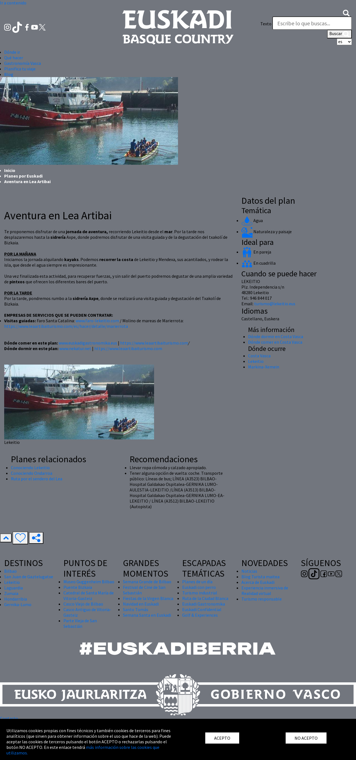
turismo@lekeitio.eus (274, 303)
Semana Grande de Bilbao (147, 581)
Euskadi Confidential (201, 609)
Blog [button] (8, 74)
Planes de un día (197, 581)
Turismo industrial (199, 593)
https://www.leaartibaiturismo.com (154, 343)
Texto (265, 23)
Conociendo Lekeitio (30, 467)
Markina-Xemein (263, 367)
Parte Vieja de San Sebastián (80, 623)
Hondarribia (15, 599)
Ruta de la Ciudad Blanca (205, 598)
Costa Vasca (259, 355)
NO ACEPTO (306, 738)
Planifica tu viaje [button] (20, 69)
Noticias (249, 571)
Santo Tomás (135, 609)
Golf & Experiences (200, 615)
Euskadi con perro (199, 587)
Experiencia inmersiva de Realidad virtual (264, 590)
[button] (346, 12)
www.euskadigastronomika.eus (88, 343)
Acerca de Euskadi (258, 582)
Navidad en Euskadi (141, 604)
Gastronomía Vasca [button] (22, 63)
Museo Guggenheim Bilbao (88, 581)
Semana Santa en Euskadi (147, 615)
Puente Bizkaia (77, 587)
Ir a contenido (13, 3)
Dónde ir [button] (12, 52)
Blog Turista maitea (260, 576)
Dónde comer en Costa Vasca (275, 342)
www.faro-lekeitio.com (97, 320)
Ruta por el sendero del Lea (36, 478)
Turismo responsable (261, 599)
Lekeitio (256, 361)
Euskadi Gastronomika (203, 604)
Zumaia (11, 593)
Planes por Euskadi (23, 176)
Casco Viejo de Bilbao (83, 604)
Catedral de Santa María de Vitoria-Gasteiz (88, 595)
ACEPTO (222, 738)
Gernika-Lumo (17, 604)
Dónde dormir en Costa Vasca (275, 336)
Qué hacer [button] (13, 57)
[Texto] (312, 23)
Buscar (339, 34)
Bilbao (10, 571)
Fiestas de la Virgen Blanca (148, 598)
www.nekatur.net (75, 348)
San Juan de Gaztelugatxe (28, 576)
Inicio (9, 170)
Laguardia (13, 588)
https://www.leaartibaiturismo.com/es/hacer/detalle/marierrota (66, 326)
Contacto (9, 718)
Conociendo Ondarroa (31, 473)
